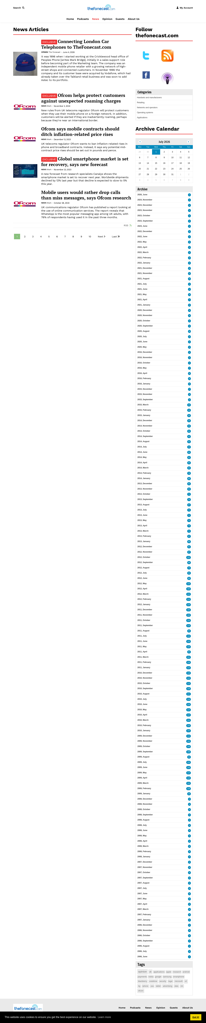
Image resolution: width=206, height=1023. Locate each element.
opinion (142, 971)
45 (189, 426)
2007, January (143, 920)
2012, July (142, 573)
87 (189, 552)
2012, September (145, 562)
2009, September (145, 752)
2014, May (142, 457)
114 (188, 710)
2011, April (142, 652)
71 (189, 494)
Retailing (141, 102)
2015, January (143, 415)
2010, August (143, 694)
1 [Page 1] (17, 236)
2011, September (145, 625)
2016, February (144, 378)
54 (189, 431)
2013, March (143, 531)
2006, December (144, 925)
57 (189, 505)
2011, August (143, 631)
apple (168, 972)
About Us (134, 18)
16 (189, 405)
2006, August (143, 946)
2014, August (143, 441)
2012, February (144, 599)
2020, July (142, 336)
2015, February (144, 410)
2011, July (142, 636)
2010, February (144, 725)
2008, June (142, 830)
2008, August (143, 820)
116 (188, 668)
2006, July (142, 951)
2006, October (143, 935)
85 (189, 478)
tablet (158, 986)
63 (189, 468)
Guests (120, 18)
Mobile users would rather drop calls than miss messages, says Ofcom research (86, 195)
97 (189, 536)
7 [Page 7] (65, 236)
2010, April (142, 715)
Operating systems (145, 112)
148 (188, 752)
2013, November (144, 489)
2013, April (142, 525)
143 (188, 731)
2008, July (142, 825)
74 (189, 526)
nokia (150, 976)
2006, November (144, 930)
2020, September (145, 326)
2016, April (142, 373)
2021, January (143, 305)
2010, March (143, 720)
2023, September (145, 221)
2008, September (145, 815)
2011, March (143, 657)
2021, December (144, 268)
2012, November (144, 552)
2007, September (145, 878)
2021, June (142, 289)
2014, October (143, 431)
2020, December (144, 310)
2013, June (142, 515)
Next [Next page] (100, 236)
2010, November (144, 678)
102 (188, 557)
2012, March (143, 594)
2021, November (144, 273)
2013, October (143, 494)
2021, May (142, 294)
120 (188, 641)
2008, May (142, 836)
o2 (186, 981)
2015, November (144, 394)
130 (188, 620)
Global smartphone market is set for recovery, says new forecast (84, 161)
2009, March (143, 783)
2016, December (144, 352)
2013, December (144, 483)
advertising (167, 986)
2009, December (144, 736)
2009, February (144, 788)
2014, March (143, 468)
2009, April (142, 778)
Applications (142, 117)
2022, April (142, 247)
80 (189, 578)
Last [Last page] (114, 236)
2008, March (143, 846)
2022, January (143, 263)
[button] (19, 7)
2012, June (142, 578)
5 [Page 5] (49, 236)
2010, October (143, 683)
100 (188, 589)
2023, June (142, 226)
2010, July (142, 699)
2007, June (142, 893)
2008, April (142, 841)
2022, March (143, 252)
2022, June (142, 236)
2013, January (143, 541)
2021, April (142, 299)
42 (189, 436)
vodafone (153, 981)
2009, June (142, 767)
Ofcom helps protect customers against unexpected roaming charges (83, 98)
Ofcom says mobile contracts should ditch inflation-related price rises (80, 131)
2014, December (144, 420)
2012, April (142, 589)
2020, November (144, 315)
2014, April (142, 462)
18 (189, 410)
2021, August (143, 278)
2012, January (143, 604)
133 (188, 584)
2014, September (145, 436)
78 (189, 473)
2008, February (144, 851)
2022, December (144, 231)
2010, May (142, 709)
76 (189, 499)
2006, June (142, 956)
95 (189, 542)
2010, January (143, 730)
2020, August (143, 331)
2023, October (143, 215)
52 (189, 457)
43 (189, 447)
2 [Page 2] (24, 236)
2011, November (144, 615)
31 (189, 442)
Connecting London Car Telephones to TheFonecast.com (76, 44)
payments (142, 976)
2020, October (143, 321)
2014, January (143, 478)
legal (170, 981)
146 (188, 741)
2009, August (143, 757)
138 (188, 662)
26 (189, 415)
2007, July (142, 888)
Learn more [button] (104, 1017)
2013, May (142, 520)
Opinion (107, 18)
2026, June (142, 194)
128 (188, 704)
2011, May (142, 646)
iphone (145, 986)
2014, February (144, 473)
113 (188, 599)
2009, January (143, 793)
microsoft (179, 981)
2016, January (143, 384)
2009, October (143, 746)
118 (188, 673)
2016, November (144, 357)
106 (188, 610)
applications (159, 972)
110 (188, 594)
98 (189, 562)
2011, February (144, 662)
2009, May (142, 772)
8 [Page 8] (73, 236)
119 (188, 626)
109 (188, 615)
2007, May (142, 899)
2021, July (142, 284)
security (162, 981)
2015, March (143, 405)
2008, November (144, 804)
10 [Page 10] (90, 236)
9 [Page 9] (81, 236)
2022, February (144, 258)
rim (182, 986)
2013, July (142, 510)
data (176, 986)
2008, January (143, 856)
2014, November (144, 426)
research (177, 972)
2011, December (144, 609)
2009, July (142, 762)
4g (139, 986)
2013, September (145, 499)
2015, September (145, 399)
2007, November (144, 867)
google (158, 976)
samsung (167, 976)
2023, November (144, 210)
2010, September (145, 688)
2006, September (145, 941)
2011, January (143, 667)
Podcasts (83, 18)
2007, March (143, 909)
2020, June (142, 342)
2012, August (143, 568)
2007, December (144, 862)
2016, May (142, 368)
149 (188, 746)
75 (189, 510)
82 (189, 652)
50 (189, 452)
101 (188, 657)
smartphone (178, 976)
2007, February (144, 914)
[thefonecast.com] (101, 7)
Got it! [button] (195, 1017)
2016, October (143, 363)
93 (189, 757)
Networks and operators (147, 107)
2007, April (142, 904)
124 (188, 636)
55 (189, 463)
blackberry (142, 981)
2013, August (143, 505)
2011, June (142, 641)
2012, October (143, 557)
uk (150, 971)
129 (188, 605)
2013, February (144, 536)
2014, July (142, 447)
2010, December (144, 673)
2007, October (143, 872)
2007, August (143, 883)
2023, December (144, 205)
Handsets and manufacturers (149, 97)
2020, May (142, 347)
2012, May (142, 583)
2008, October (143, 809)
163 (188, 783)
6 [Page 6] (57, 236)
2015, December (144, 389)
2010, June (142, 704)
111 (188, 694)
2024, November (144, 200)
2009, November (144, 741)
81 (189, 547)
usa (152, 986)
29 (189, 794)
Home (70, 18)
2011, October (143, 620)
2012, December (144, 546)
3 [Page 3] (32, 236)
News (95, 18)
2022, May (142, 242)
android (186, 972)
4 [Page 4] (41, 236)
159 (188, 762)
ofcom (140, 991)
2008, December (144, 799)
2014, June (142, 452)
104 (188, 720)
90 (189, 631)
